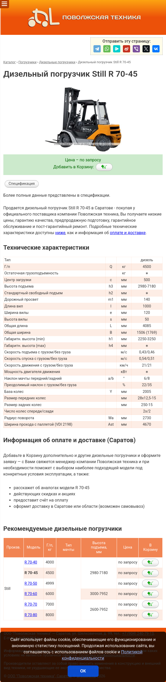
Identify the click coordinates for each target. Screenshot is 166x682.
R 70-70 (31, 604)
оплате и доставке (128, 232)
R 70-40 (31, 562)
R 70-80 (31, 615)
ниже (60, 232)
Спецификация (22, 183)
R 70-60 (31, 594)
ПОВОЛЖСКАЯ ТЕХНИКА (83, 17)
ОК (83, 671)
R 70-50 (31, 583)
